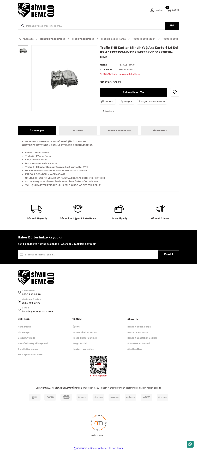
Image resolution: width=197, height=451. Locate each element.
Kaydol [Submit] (168, 254)
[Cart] (173, 10)
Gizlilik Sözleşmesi (28, 349)
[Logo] (36, 10)
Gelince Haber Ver (133, 91)
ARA (172, 25)
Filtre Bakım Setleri (138, 344)
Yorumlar (78, 130)
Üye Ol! (76, 327)
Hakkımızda (24, 327)
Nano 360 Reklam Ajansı (101, 388)
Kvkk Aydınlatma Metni (30, 355)
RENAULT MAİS (127, 64)
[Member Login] (156, 10)
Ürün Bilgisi (37, 130)
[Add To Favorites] (174, 92)
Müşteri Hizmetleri (83, 349)
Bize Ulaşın (24, 332)
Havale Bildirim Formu (85, 332)
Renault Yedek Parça (139, 327)
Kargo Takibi (80, 344)
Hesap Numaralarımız (85, 338)
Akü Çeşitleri (134, 349)
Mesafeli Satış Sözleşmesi (33, 344)
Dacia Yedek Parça (137, 332)
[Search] (98, 26)
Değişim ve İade (26, 338)
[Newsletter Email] (98, 254)
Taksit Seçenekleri (119, 130)
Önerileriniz (160, 130)
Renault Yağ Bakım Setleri (142, 338)
